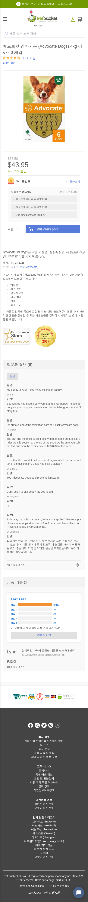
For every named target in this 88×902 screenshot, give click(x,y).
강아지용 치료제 (44, 803)
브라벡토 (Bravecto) (44, 821)
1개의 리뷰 (29, 58)
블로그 (44, 744)
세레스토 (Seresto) (44, 833)
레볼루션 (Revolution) (44, 829)
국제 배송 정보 (44, 774)
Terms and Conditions (31, 885)
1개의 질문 (9, 62)
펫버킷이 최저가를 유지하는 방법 (44, 741)
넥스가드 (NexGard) (44, 825)
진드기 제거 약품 (44, 849)
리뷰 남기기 (44, 635)
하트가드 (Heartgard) (44, 837)
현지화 (56, 892)
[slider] (12, 58)
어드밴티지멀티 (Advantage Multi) (44, 841)
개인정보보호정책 (44, 790)
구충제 (44, 853)
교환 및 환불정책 (44, 778)
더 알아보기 (73, 181)
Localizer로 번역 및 (39, 892)
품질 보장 (44, 748)
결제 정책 (44, 786)
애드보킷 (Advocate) (26, 266)
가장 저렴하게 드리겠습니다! (55, 3)
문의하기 (44, 770)
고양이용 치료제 (44, 807)
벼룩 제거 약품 (44, 845)
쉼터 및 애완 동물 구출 (44, 756)
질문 (12, 376)
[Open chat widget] (78, 892)
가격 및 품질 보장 (44, 752)
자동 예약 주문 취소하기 (44, 782)
